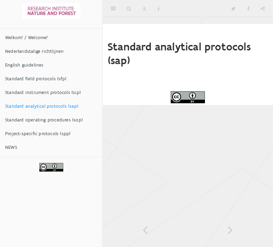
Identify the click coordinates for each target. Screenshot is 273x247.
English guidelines (24, 65)
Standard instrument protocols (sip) (43, 92)
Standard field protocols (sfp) (35, 79)
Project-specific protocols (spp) (37, 134)
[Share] (262, 8)
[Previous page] (145, 230)
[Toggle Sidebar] (113, 8)
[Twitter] (233, 8)
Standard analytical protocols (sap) (41, 106)
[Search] (128, 8)
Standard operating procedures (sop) (44, 120)
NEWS (11, 147)
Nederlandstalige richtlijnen (34, 51)
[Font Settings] (144, 8)
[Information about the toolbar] (158, 8)
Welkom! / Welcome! (26, 37)
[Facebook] (248, 8)
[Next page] (230, 230)
